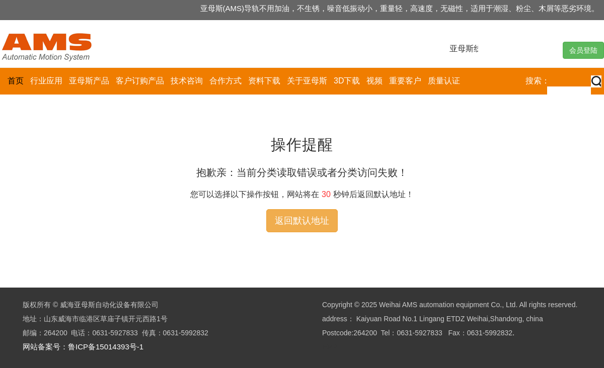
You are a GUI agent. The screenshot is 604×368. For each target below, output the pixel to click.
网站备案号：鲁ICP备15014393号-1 (83, 346)
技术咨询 (187, 80)
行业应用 (46, 80)
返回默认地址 (302, 221)
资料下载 (264, 80)
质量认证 (444, 80)
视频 (374, 80)
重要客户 (405, 80)
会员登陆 (583, 50)
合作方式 (225, 80)
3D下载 (347, 80)
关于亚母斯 (307, 80)
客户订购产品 (140, 80)
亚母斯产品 (89, 80)
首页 (16, 80)
